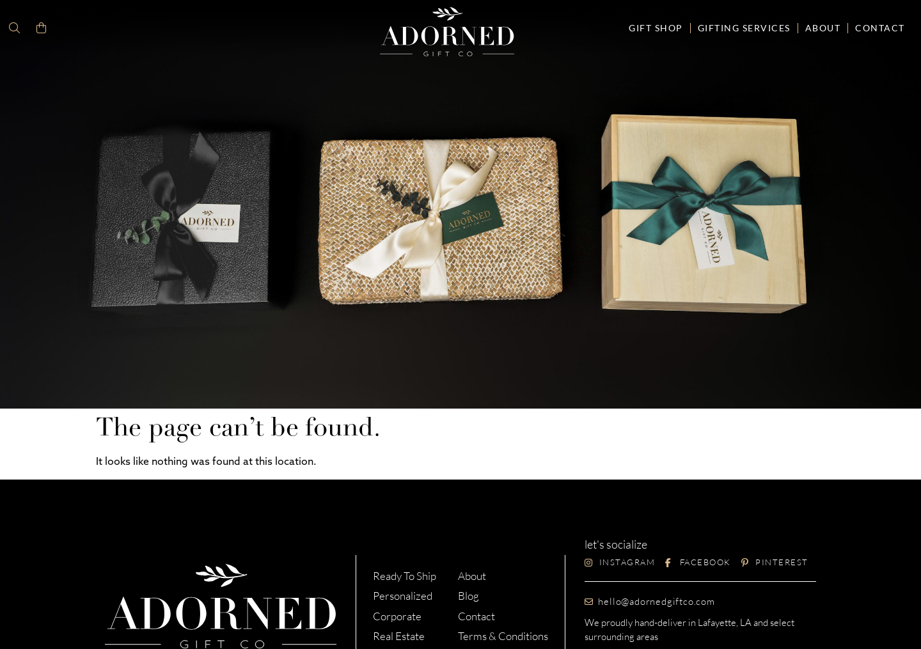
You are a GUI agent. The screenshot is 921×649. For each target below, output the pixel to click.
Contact (880, 27)
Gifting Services (744, 27)
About (823, 27)
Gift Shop (656, 27)
